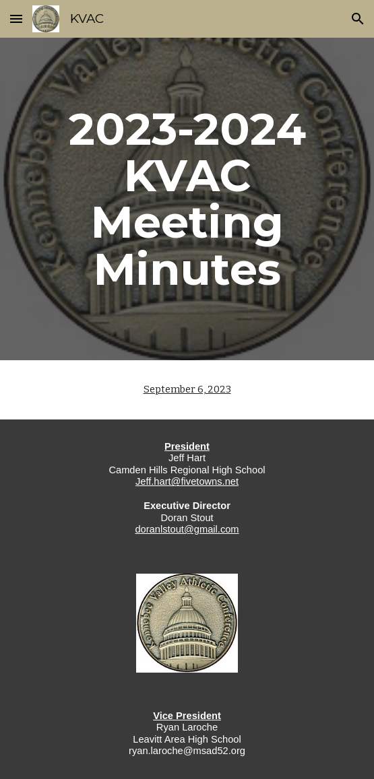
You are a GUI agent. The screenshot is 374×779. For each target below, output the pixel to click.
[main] (187, 199)
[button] (16, 18)
